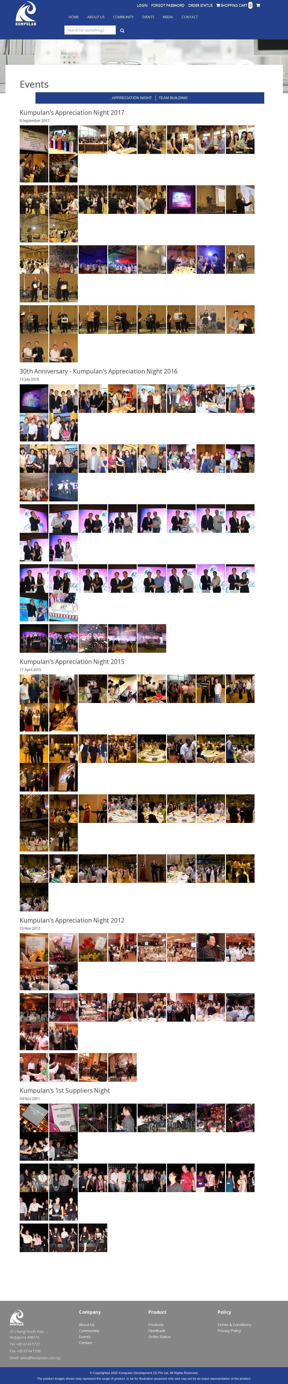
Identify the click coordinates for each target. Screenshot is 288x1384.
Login (142, 5)
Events (148, 17)
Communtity (89, 1330)
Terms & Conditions (234, 1324)
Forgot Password (167, 5)
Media (168, 17)
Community (123, 17)
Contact (190, 17)
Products (156, 1324)
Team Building (173, 98)
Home (74, 17)
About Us (95, 17)
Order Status (200, 5)
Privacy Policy (229, 1330)
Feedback (156, 1330)
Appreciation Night (132, 98)
